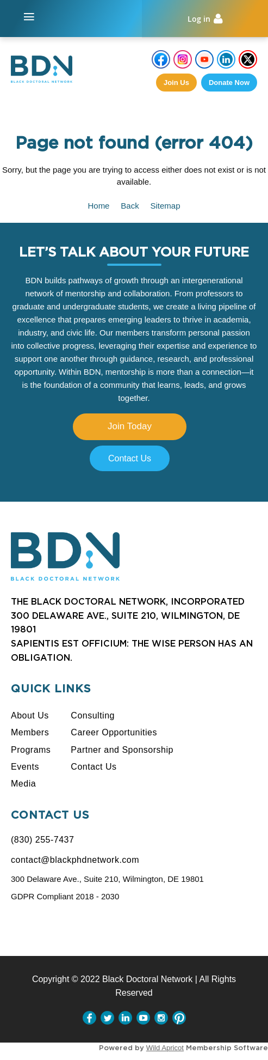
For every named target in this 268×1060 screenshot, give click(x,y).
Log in (199, 19)
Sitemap (165, 205)
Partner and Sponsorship (122, 749)
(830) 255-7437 (42, 839)
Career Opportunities (114, 732)
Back (130, 205)
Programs (31, 749)
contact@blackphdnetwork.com (75, 859)
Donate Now (229, 82)
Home (98, 205)
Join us (176, 82)
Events (25, 766)
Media (23, 783)
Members (30, 732)
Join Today (130, 426)
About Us (30, 715)
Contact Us (129, 458)
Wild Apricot (165, 1048)
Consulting (93, 715)
